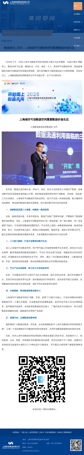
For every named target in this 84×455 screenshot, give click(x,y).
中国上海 (24, 432)
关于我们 (78, 46)
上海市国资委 (33, 432)
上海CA (41, 432)
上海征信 (59, 432)
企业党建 (78, 38)
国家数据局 (67, 432)
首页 (75, 6)
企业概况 (78, 14)
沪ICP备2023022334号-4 (35, 451)
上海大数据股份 (50, 432)
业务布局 (78, 22)
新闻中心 (78, 30)
